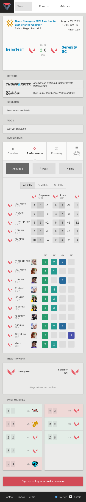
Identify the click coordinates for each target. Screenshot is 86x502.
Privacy (21, 497)
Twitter (61, 497)
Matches (64, 6)
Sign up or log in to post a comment (43, 481)
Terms (31, 497)
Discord (75, 497)
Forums (44, 6)
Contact (9, 497)
